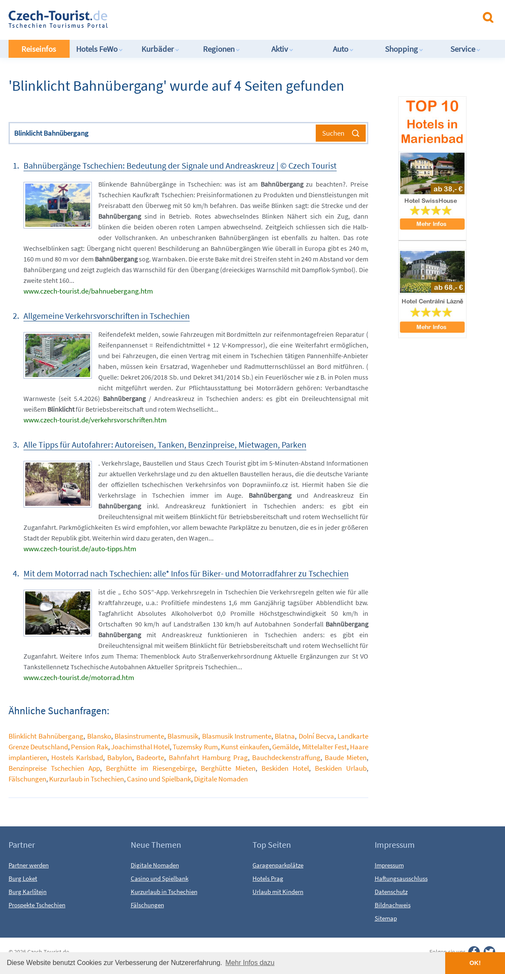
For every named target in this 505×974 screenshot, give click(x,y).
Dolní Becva (316, 736)
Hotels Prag (267, 878)
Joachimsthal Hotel (140, 746)
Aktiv (282, 49)
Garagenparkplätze (277, 865)
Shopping (404, 49)
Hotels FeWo (99, 49)
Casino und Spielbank (159, 779)
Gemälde (285, 746)
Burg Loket (23, 878)
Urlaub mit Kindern (277, 892)
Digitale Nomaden (221, 779)
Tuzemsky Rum (195, 746)
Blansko (99, 736)
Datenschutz (391, 892)
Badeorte (150, 757)
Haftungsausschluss (401, 878)
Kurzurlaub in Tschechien (86, 779)
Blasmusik (182, 736)
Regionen (221, 49)
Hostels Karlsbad (77, 757)
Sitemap (386, 918)
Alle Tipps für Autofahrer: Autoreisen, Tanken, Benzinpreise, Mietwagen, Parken (164, 444)
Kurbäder (160, 49)
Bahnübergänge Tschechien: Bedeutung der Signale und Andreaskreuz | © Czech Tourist (180, 165)
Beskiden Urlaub (341, 768)
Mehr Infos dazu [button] (250, 962)
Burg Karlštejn (28, 892)
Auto (343, 49)
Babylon (119, 757)
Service (465, 49)
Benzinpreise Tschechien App (54, 768)
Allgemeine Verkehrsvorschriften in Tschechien (106, 315)
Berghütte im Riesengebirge (150, 768)
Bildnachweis (393, 905)
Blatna (285, 736)
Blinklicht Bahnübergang (46, 736)
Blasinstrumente (139, 736)
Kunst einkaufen (245, 746)
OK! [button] (475, 962)
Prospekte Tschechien (37, 905)
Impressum (389, 865)
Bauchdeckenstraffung (286, 757)
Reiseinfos (38, 49)
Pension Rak (89, 746)
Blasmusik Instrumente (236, 736)
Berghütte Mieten (228, 768)
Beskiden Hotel (285, 768)
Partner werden (29, 865)
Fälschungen (27, 779)
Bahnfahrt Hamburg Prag (208, 757)
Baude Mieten (346, 757)
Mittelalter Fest (324, 746)
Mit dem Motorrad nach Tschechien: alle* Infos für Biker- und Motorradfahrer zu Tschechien (186, 573)
